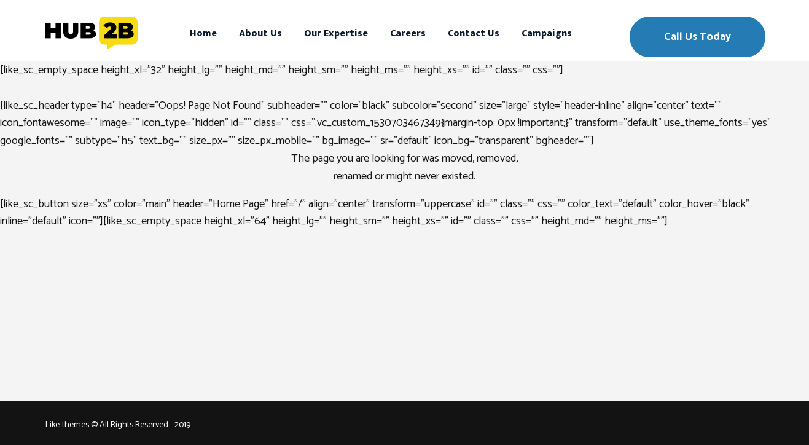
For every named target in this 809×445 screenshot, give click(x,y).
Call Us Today (697, 37)
